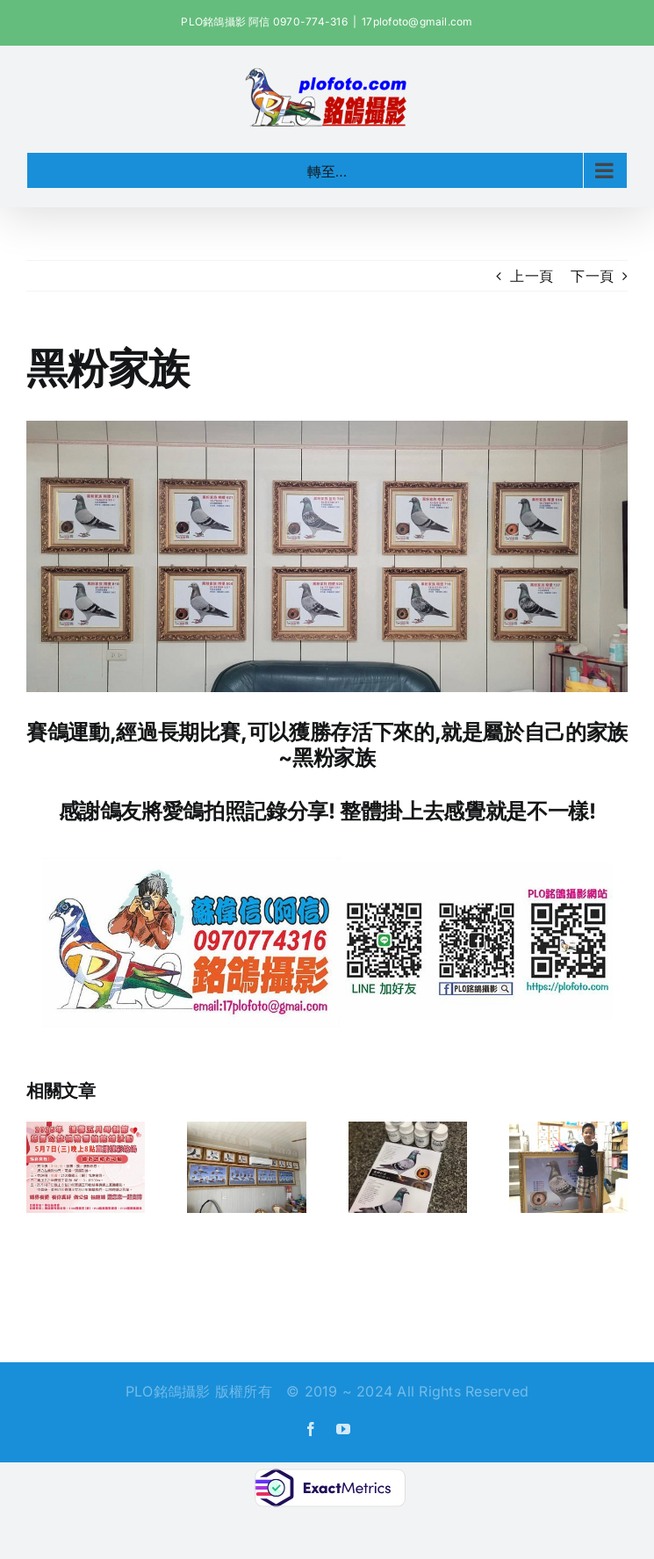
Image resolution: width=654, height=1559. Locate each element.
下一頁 (592, 276)
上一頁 (531, 276)
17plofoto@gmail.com (417, 21)
